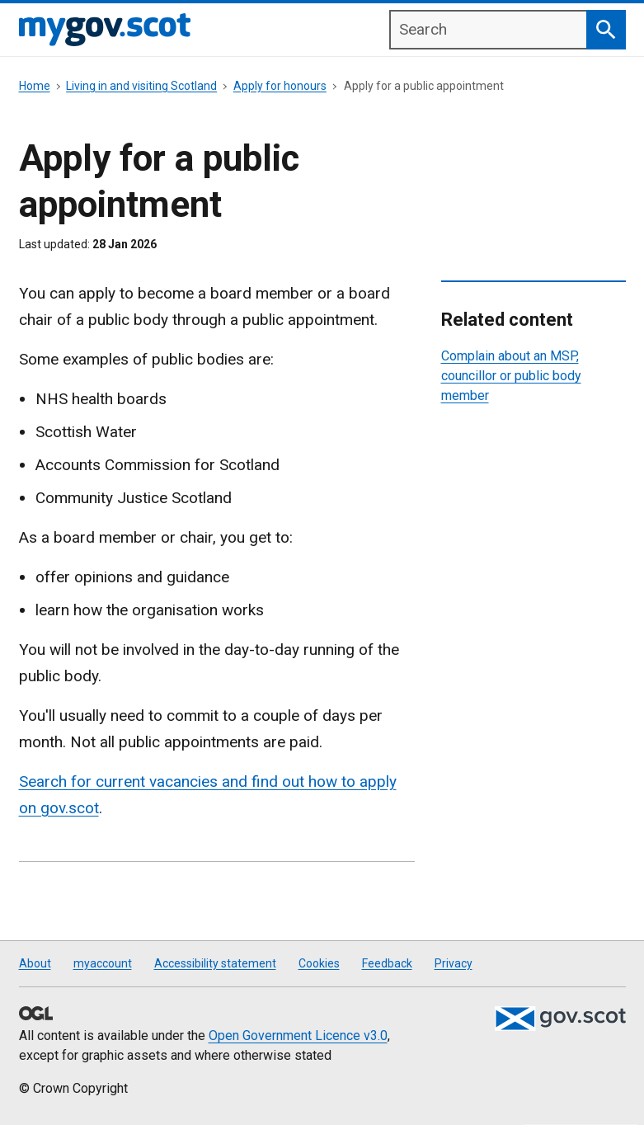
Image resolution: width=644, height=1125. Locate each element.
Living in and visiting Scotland (141, 85)
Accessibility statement (215, 963)
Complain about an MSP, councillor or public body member (511, 375)
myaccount (102, 963)
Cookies (319, 963)
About (35, 963)
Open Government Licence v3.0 (298, 1035)
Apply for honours (280, 85)
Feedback (387, 963)
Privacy (453, 963)
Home (34, 85)
